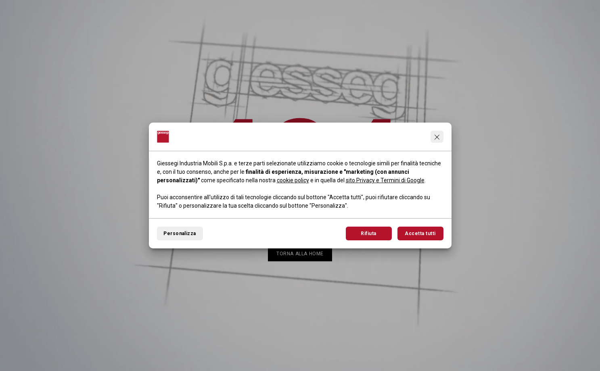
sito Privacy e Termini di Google (385, 180)
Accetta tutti (420, 233)
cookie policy (293, 180)
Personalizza (179, 233)
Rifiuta (368, 233)
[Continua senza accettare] (437, 137)
